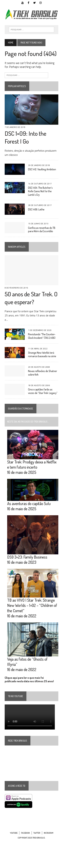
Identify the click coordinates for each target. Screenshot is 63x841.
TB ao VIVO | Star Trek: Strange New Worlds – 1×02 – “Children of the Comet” (32, 605)
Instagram (48, 833)
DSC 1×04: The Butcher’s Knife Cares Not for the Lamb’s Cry (40, 191)
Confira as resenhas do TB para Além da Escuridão (41, 229)
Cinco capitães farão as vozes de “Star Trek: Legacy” (42, 391)
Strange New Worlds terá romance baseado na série (42, 354)
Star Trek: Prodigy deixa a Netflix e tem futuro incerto (31, 464)
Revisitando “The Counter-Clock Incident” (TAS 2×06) (41, 336)
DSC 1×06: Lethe (36, 209)
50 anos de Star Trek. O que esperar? (31, 298)
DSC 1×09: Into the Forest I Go (25, 137)
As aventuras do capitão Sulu (29, 503)
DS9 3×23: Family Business (27, 557)
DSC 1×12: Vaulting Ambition (42, 169)
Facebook (25, 833)
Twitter (36, 833)
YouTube (14, 833)
